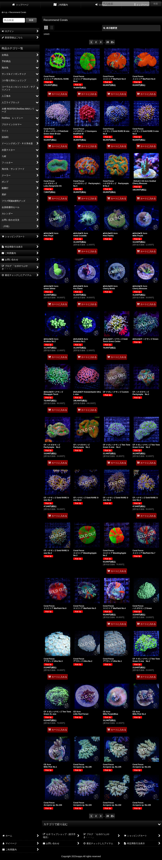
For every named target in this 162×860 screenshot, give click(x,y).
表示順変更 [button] (110, 28)
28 (107, 42)
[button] (102, 824)
